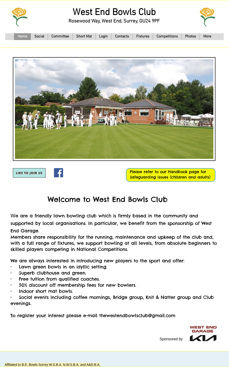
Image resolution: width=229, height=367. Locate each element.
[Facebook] (58, 172)
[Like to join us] (29, 173)
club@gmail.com (156, 315)
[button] (142, 36)
